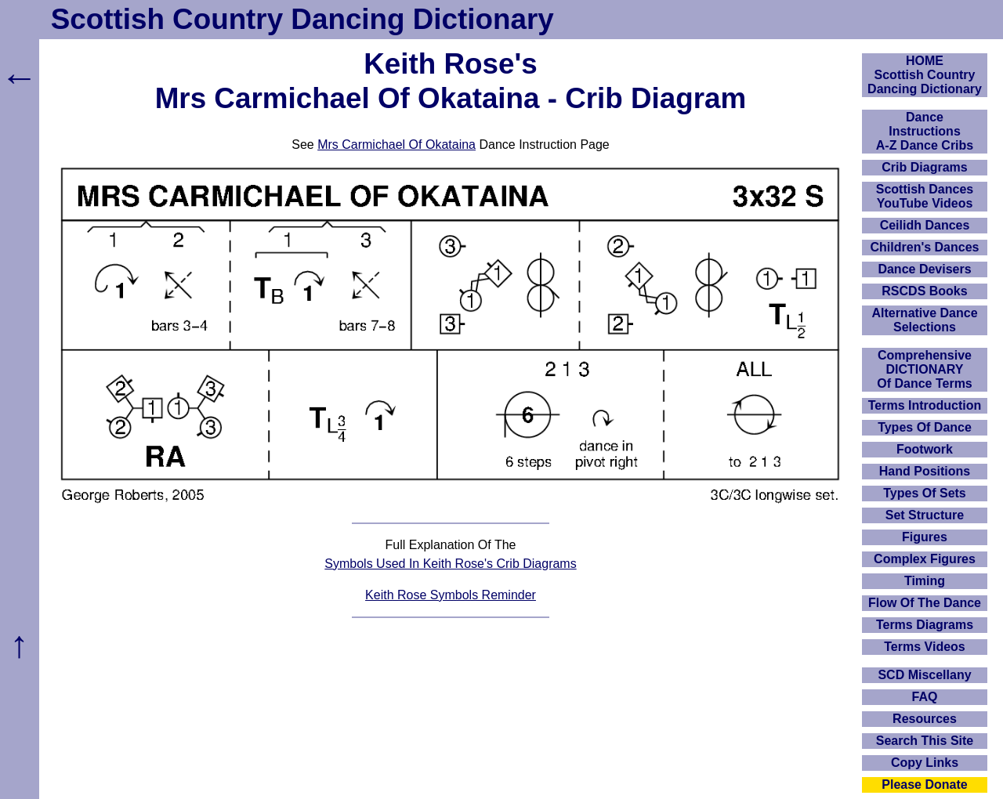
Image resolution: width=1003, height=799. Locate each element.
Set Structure (924, 515)
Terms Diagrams (924, 624)
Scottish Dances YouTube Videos (924, 196)
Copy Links (924, 762)
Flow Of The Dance (924, 602)
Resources (925, 718)
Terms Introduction (925, 405)
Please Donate (924, 784)
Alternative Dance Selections (924, 320)
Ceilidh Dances (925, 225)
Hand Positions (924, 471)
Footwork (924, 449)
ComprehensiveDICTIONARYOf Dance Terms (924, 369)
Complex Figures (925, 559)
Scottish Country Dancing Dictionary (302, 19)
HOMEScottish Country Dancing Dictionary (924, 75)
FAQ (925, 696)
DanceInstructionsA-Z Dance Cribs (924, 131)
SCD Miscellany (924, 675)
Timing (924, 581)
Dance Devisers (924, 269)
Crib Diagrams (924, 167)
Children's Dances (925, 247)
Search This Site (925, 740)
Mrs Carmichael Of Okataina (396, 144)
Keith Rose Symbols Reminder (450, 595)
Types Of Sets (924, 493)
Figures (924, 537)
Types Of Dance (925, 427)
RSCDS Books (924, 291)
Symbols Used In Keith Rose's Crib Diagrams (450, 563)
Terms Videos (924, 646)
